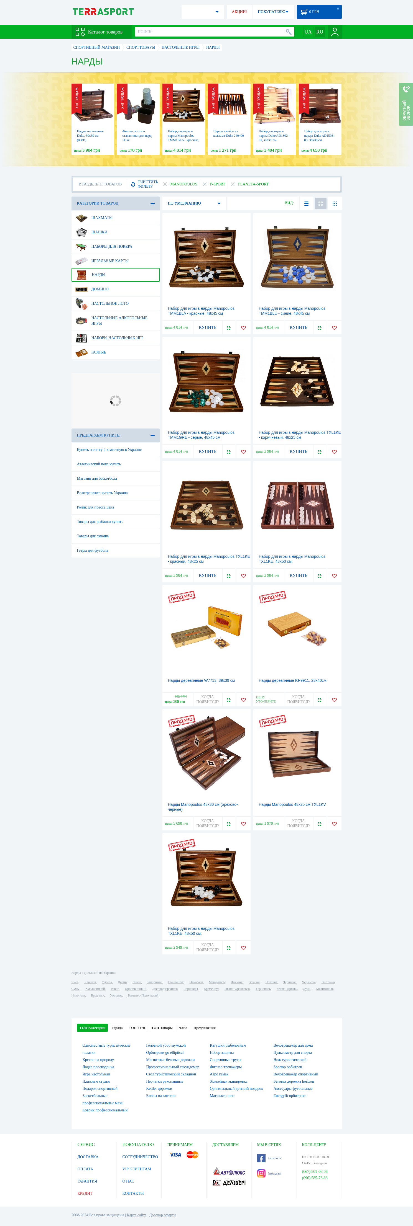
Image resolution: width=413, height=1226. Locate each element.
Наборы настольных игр (109, 338)
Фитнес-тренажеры (226, 1067)
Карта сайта (137, 1215)
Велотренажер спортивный (296, 1074)
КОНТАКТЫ (133, 1193)
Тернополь (263, 989)
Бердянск (97, 995)
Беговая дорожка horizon (294, 1081)
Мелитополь (324, 989)
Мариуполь (217, 982)
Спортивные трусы (225, 1060)
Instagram (269, 1173)
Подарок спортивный (100, 1088)
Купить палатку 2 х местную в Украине (109, 450)
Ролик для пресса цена (95, 507)
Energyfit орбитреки (290, 1096)
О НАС (128, 1181)
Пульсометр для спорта (293, 1053)
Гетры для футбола (92, 550)
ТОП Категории (93, 1028)
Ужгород (116, 995)
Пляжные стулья (96, 1081)
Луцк (306, 989)
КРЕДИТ (85, 1193)
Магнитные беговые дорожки (170, 1060)
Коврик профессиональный (105, 1110)
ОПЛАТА (85, 1169)
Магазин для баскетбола (97, 478)
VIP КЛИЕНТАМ (137, 1169)
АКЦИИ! (239, 12)
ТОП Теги (137, 1028)
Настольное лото (102, 303)
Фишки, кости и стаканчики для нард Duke (137, 135)
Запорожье (154, 982)
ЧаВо (183, 1028)
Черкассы (309, 982)
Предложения (204, 1028)
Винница (237, 982)
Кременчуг (211, 989)
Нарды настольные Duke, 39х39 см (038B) (90, 135)
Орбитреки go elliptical (165, 1053)
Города (117, 1028)
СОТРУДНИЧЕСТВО (140, 1157)
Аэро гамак (219, 1074)
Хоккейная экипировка (229, 1081)
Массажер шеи (222, 1096)
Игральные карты (102, 261)
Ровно (115, 989)
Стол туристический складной (171, 1074)
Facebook (269, 1158)
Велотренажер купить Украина (102, 493)
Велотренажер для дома (293, 1045)
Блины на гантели (160, 1096)
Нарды (90, 275)
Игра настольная (96, 1074)
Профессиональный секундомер (172, 1067)
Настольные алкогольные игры (111, 319)
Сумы (76, 989)
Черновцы (190, 989)
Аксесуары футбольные (293, 1088)
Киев (75, 982)
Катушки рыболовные (228, 1045)
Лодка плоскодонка (98, 1067)
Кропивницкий (135, 989)
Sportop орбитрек (288, 1067)
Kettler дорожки (159, 1088)
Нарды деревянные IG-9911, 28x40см (293, 680)
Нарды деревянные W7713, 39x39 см (201, 680)
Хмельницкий (95, 989)
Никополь (78, 995)
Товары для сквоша (93, 536)
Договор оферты (162, 1215)
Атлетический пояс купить (99, 464)
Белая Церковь (287, 989)
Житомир (328, 982)
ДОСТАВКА (88, 1157)
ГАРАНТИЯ (87, 1181)
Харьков (90, 982)
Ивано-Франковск (237, 989)
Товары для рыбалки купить (100, 522)
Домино (92, 289)
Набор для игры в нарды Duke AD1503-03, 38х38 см (319, 135)
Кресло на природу (98, 1060)
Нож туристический (290, 1060)
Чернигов (289, 982)
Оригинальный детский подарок (236, 1088)
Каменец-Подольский (143, 995)
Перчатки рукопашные (164, 1081)
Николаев (196, 982)
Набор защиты (222, 1053)
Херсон (254, 982)
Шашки (91, 232)
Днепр (122, 982)
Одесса (107, 982)
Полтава (271, 982)
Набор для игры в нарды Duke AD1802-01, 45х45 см (274, 135)
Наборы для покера (103, 246)
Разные (90, 352)
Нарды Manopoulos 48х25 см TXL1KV (292, 804)
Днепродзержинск (165, 989)
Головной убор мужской (166, 1045)
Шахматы (94, 217)
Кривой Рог (175, 982)
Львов (136, 982)
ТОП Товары (162, 1028)
